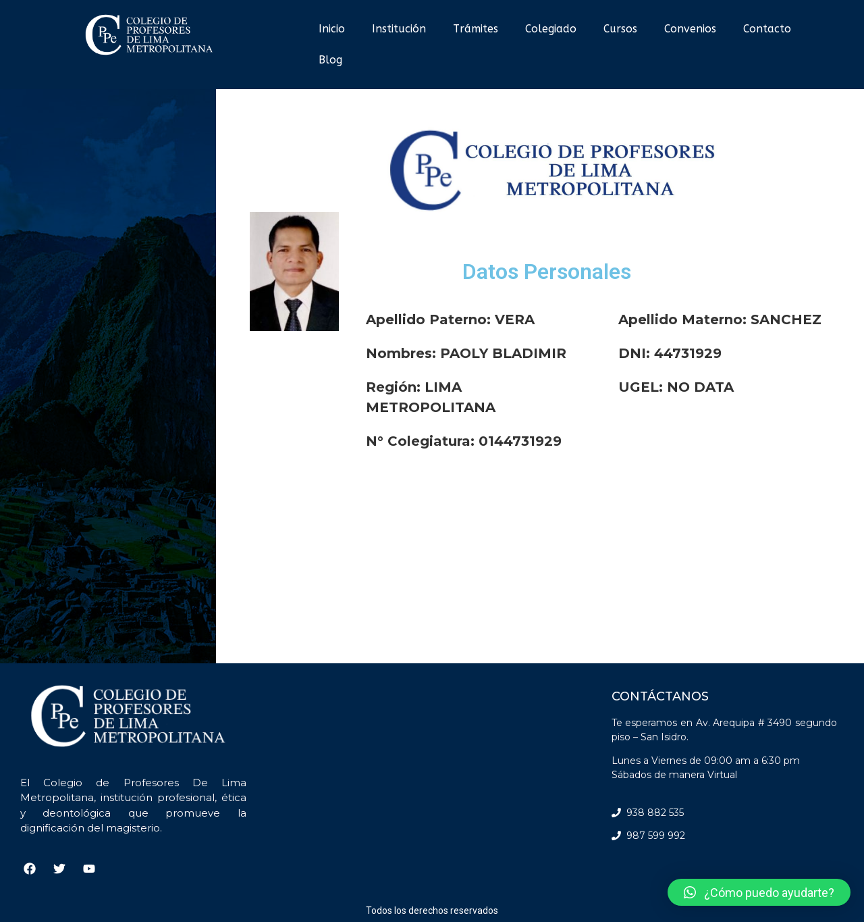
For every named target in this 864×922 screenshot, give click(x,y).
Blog (330, 59)
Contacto (767, 28)
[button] (759, 892)
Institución (399, 28)
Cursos (620, 28)
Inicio (332, 28)
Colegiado (550, 28)
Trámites (475, 28)
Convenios (690, 28)
